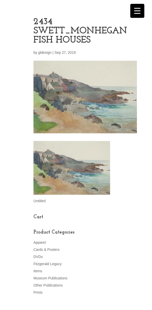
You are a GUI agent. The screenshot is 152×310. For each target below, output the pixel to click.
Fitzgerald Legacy (47, 264)
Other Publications (48, 285)
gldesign (45, 52)
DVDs (38, 257)
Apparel (39, 242)
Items (37, 271)
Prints (38, 292)
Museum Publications (50, 278)
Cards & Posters (46, 250)
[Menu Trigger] (137, 11)
